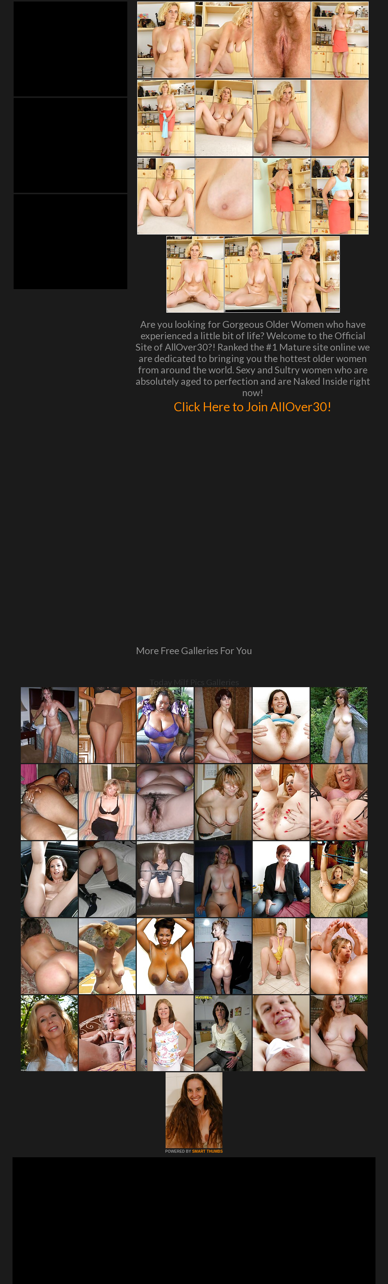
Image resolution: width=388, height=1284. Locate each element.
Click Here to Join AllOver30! (253, 406)
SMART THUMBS (207, 1048)
